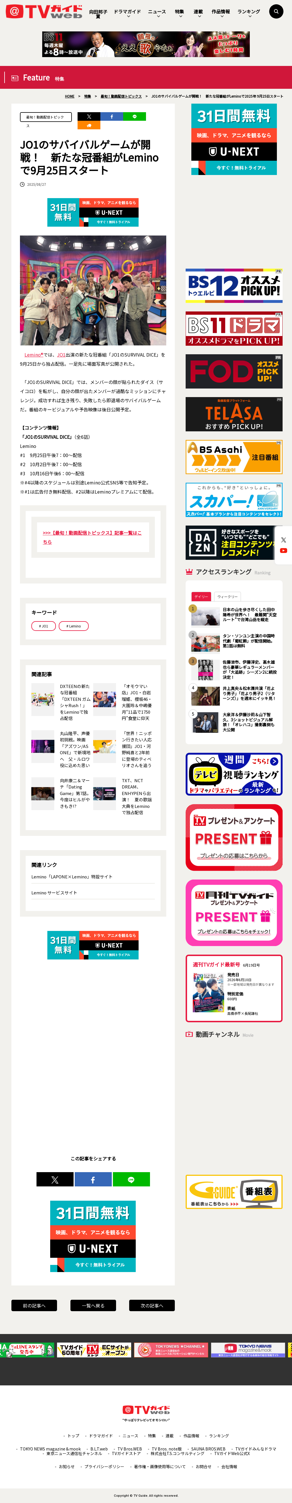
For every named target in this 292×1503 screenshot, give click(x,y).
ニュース (157, 13)
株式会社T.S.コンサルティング (177, 1453)
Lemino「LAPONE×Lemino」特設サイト (72, 877)
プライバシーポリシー (104, 1466)
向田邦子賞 (98, 14)
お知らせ (67, 1466)
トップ (73, 1436)
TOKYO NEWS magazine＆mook (50, 1449)
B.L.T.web (99, 1449)
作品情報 (221, 13)
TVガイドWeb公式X (232, 1453)
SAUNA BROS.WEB (208, 1449)
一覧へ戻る (93, 1305)
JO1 (61, 354)
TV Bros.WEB (129, 1449)
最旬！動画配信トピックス (45, 118)
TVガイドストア (126, 1453)
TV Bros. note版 (167, 1449)
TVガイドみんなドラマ (255, 1449)
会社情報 (229, 1466)
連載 (198, 13)
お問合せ (204, 1466)
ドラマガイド (127, 13)
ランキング (248, 13)
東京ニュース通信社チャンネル (74, 1453)
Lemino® (34, 354)
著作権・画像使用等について (160, 1466)
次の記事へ (152, 1305)
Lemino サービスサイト (54, 893)
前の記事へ (34, 1305)
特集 (179, 13)
